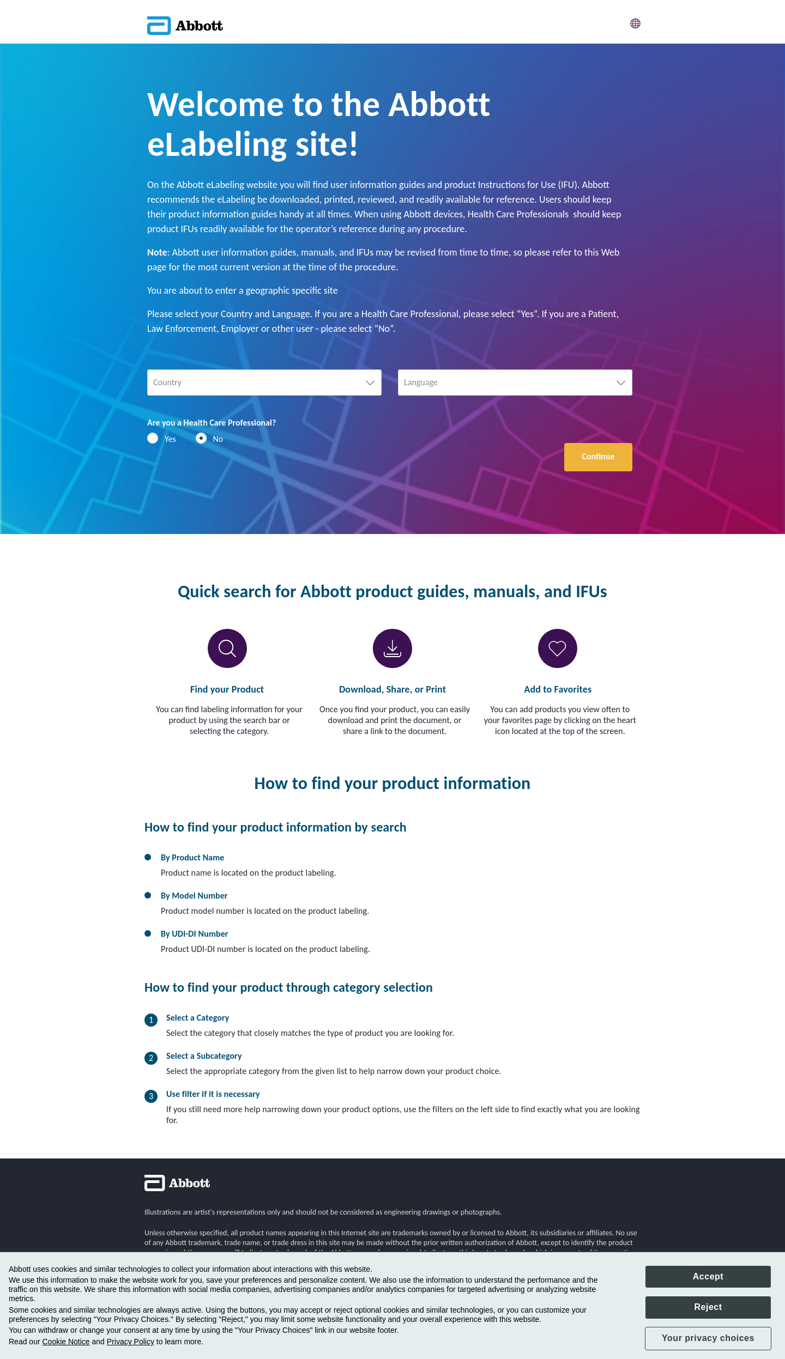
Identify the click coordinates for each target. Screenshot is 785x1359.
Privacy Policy (130, 1341)
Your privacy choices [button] (708, 1338)
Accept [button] (708, 1276)
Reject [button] (708, 1307)
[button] (635, 21)
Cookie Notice (65, 1341)
